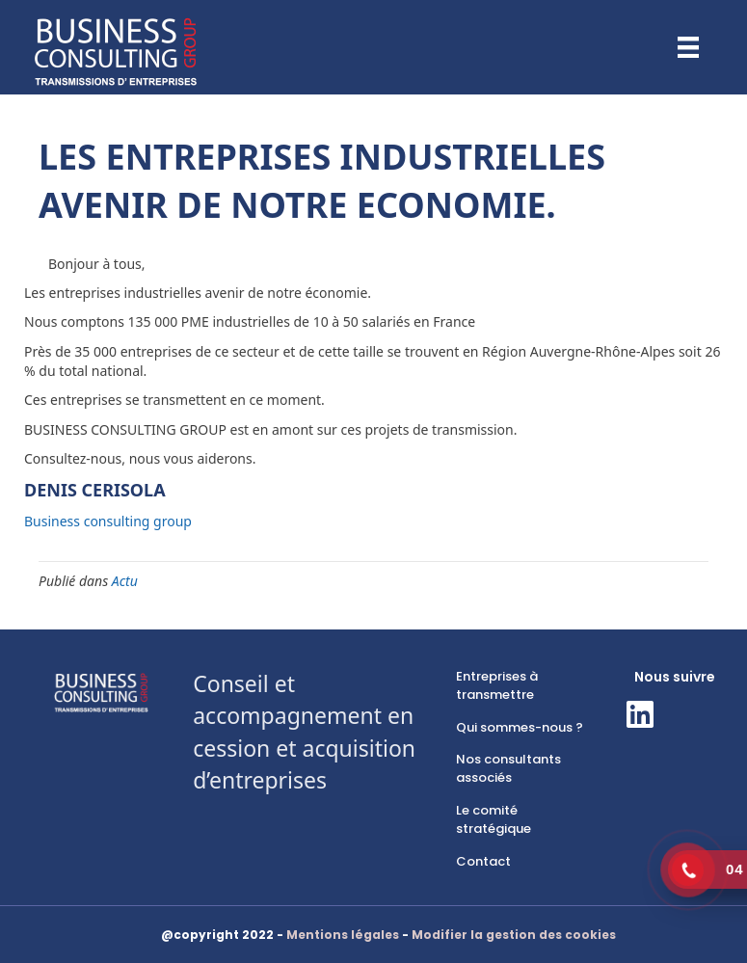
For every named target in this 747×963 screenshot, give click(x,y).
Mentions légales (342, 934)
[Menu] (688, 47)
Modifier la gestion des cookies (514, 934)
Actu (125, 581)
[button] (640, 714)
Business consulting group (108, 521)
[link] (519, 686)
